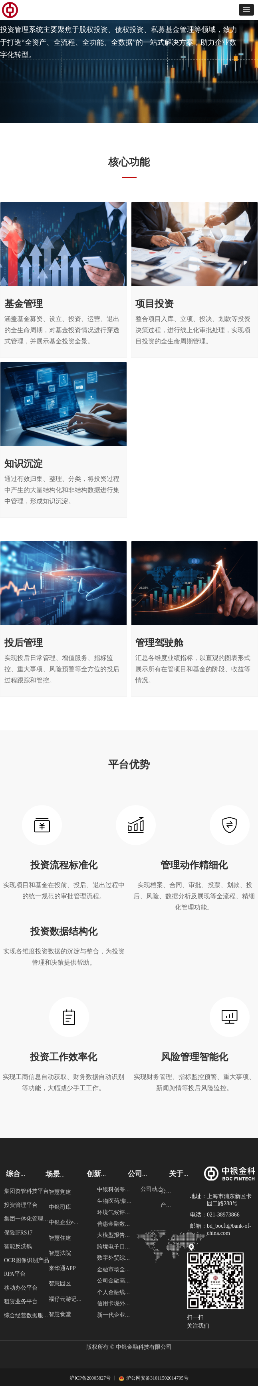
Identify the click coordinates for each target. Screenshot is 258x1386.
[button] (246, 10)
